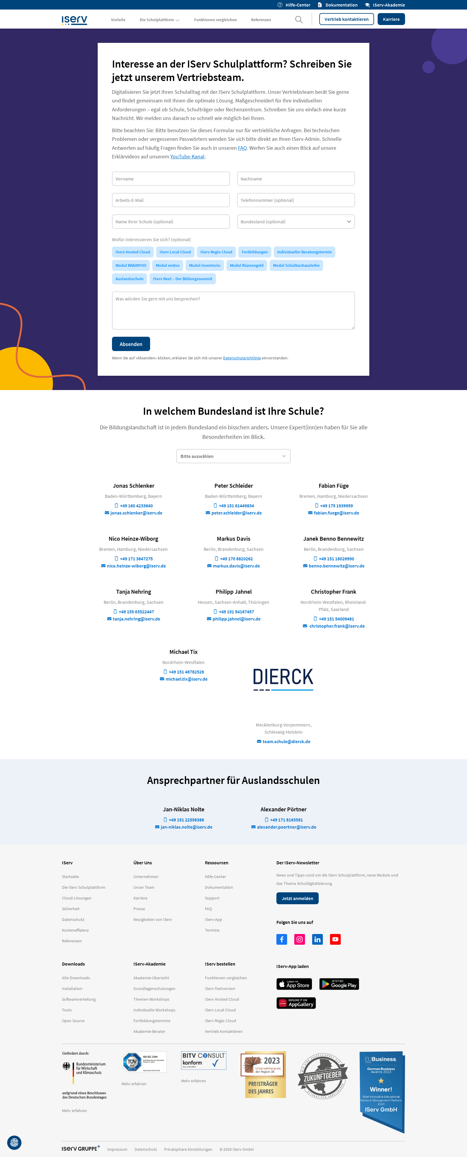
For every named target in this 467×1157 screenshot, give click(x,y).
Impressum (117, 1149)
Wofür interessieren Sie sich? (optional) (151, 239)
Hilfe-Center (294, 4)
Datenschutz (146, 1149)
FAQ (242, 147)
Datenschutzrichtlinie (242, 358)
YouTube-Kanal (187, 156)
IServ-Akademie (385, 4)
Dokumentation (337, 4)
